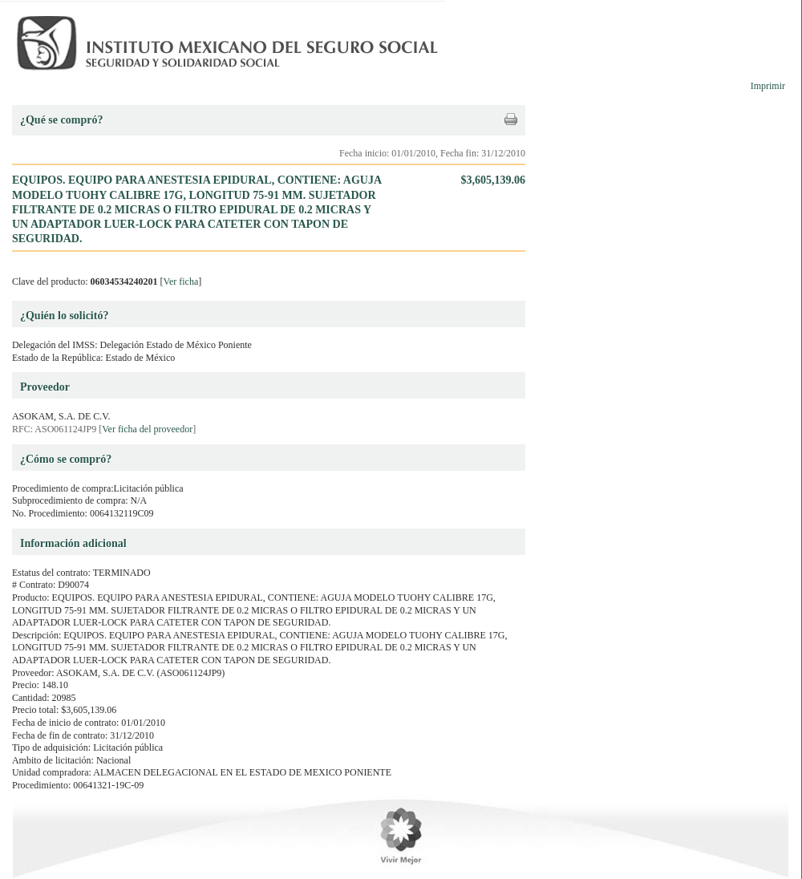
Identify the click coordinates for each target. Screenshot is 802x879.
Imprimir (768, 85)
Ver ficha (181, 281)
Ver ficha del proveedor (147, 429)
